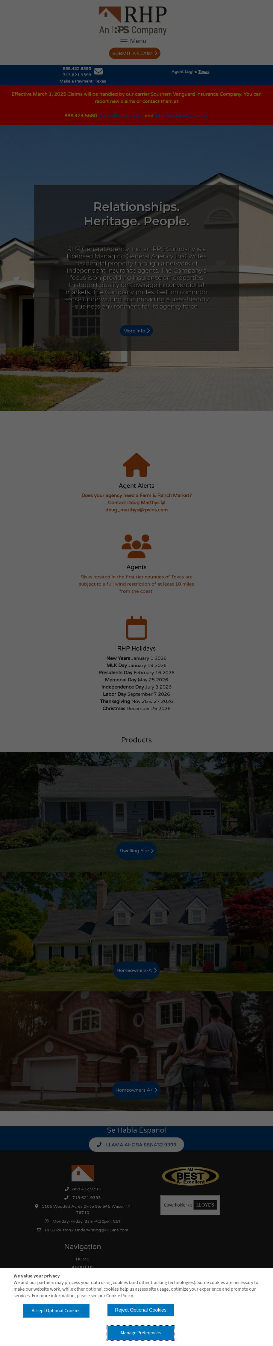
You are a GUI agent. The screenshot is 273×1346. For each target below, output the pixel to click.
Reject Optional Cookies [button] (140, 1309)
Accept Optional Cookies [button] (56, 1310)
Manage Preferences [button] (141, 1333)
